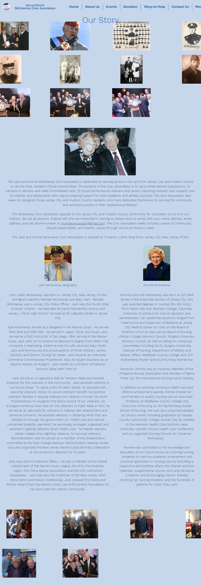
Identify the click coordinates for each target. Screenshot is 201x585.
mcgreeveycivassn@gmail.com (83, 223)
